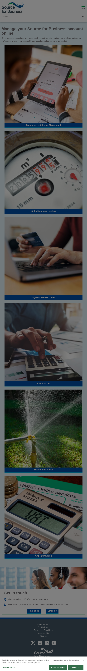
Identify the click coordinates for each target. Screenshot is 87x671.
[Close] (83, 664)
